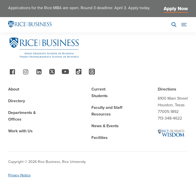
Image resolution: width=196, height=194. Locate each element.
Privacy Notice (19, 175)
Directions (167, 89)
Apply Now (176, 8)
